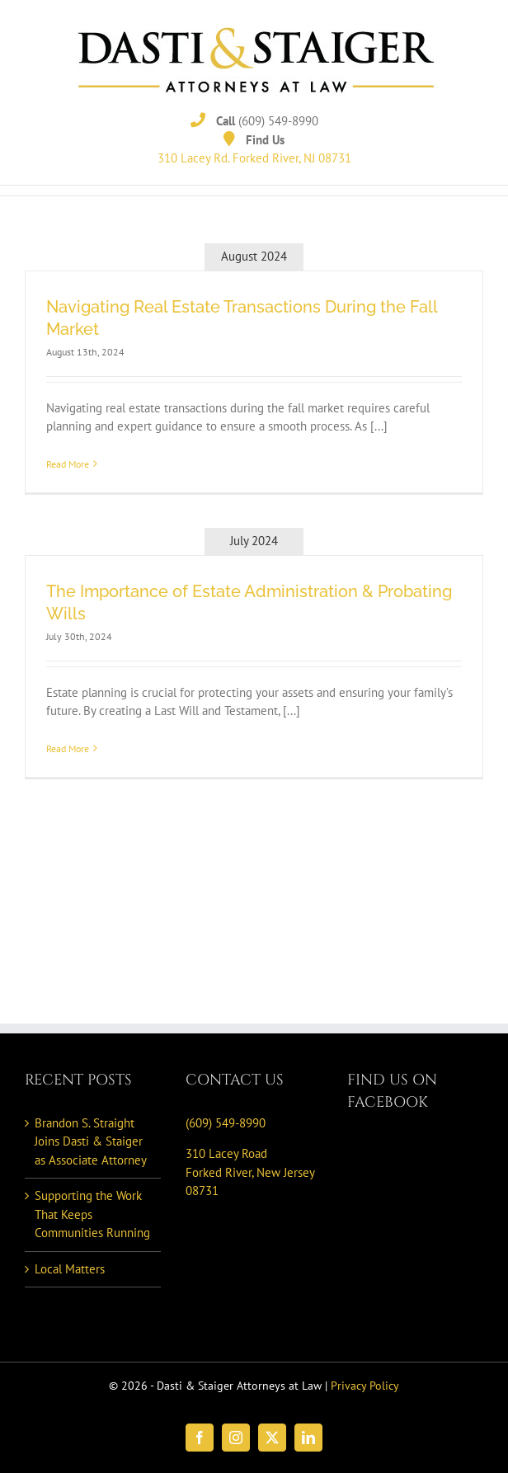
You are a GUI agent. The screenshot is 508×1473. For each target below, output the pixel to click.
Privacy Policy (365, 1385)
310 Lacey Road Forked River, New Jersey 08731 (250, 1172)
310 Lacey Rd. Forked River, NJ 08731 (254, 158)
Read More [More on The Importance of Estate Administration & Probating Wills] (67, 748)
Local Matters (70, 1269)
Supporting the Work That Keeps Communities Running (92, 1214)
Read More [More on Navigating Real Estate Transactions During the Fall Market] (67, 464)
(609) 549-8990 (278, 121)
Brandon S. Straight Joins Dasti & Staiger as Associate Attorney (91, 1141)
